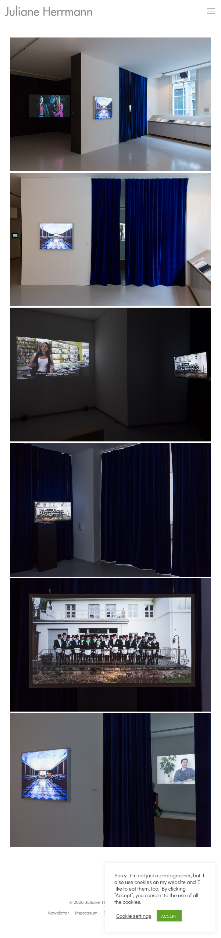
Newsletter (58, 912)
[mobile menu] (211, 11)
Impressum (86, 912)
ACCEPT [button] (169, 916)
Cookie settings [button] (133, 916)
